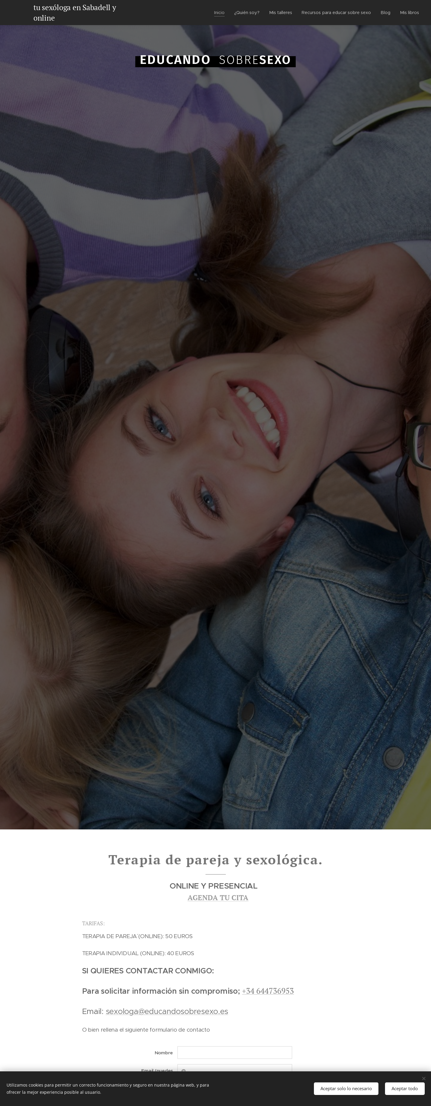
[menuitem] (219, 12)
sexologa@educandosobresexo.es (166, 1011)
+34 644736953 (268, 991)
